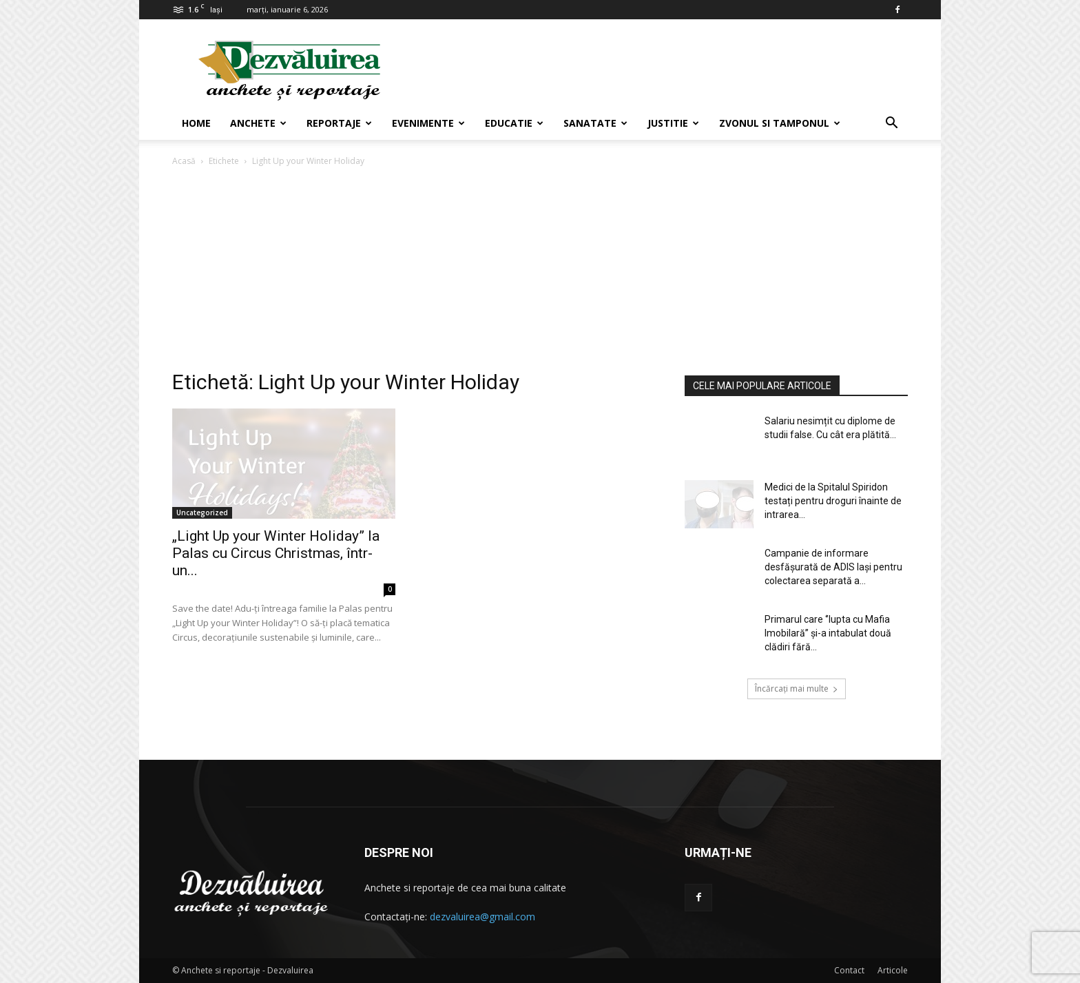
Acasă (184, 161)
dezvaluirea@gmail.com (482, 916)
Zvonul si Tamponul (779, 123)
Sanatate (595, 123)
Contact (849, 970)
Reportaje (339, 123)
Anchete (258, 123)
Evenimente (428, 123)
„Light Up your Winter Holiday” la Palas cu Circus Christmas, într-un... (276, 553)
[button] (891, 124)
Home (196, 123)
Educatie (514, 123)
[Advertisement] (540, 272)
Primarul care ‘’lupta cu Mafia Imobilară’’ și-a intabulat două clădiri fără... (828, 633)
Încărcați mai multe (796, 688)
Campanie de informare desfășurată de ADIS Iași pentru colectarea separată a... (833, 567)
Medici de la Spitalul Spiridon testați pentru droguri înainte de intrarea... (833, 501)
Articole (893, 970)
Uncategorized (202, 512)
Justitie (673, 123)
